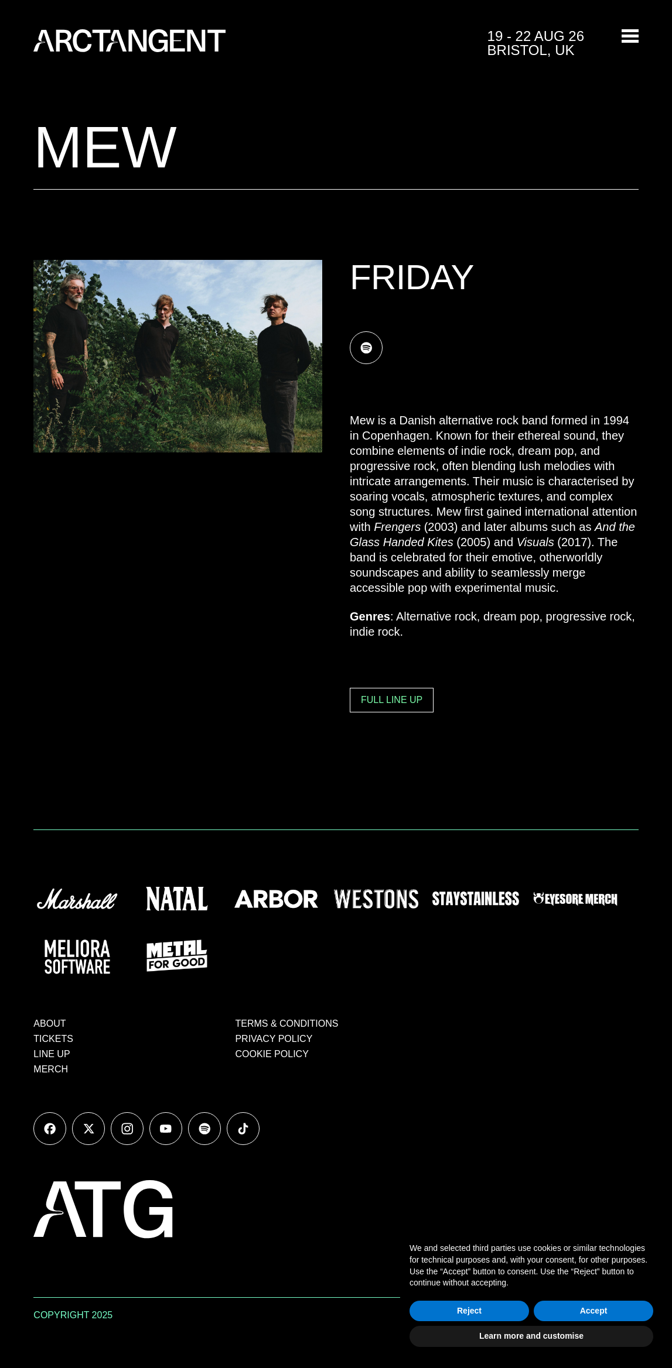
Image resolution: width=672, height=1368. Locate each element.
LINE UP (51, 1054)
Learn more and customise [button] (531, 1335)
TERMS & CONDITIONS (286, 1023)
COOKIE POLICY (271, 1054)
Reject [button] (469, 1310)
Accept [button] (594, 1310)
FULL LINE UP (391, 700)
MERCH (50, 1069)
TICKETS (53, 1039)
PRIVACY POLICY (273, 1039)
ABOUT (49, 1023)
